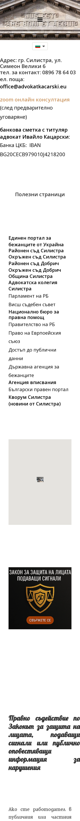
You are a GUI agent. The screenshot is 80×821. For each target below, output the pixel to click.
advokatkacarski (38, 86)
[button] (40, 19)
